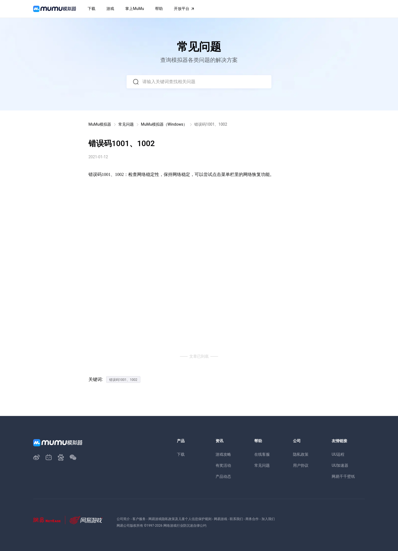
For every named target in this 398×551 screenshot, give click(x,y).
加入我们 (268, 519)
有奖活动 (223, 465)
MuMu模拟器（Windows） (164, 124)
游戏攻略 (223, 454)
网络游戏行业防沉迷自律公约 (184, 526)
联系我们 (236, 519)
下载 (181, 454)
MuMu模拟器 (99, 124)
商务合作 (252, 519)
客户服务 (139, 519)
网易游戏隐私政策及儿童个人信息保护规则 (179, 519)
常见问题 (126, 124)
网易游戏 (220, 519)
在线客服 (262, 454)
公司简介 (123, 519)
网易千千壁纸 (343, 476)
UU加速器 (340, 465)
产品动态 (223, 476)
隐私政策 (300, 454)
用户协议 (300, 465)
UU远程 (338, 454)
